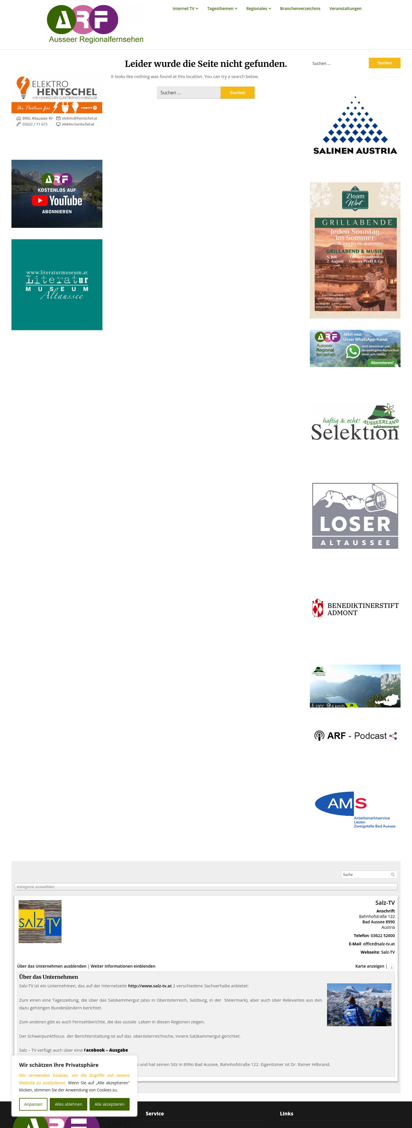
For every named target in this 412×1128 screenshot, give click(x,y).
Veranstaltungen (346, 8)
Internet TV (184, 8)
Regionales (256, 8)
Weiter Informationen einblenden (123, 966)
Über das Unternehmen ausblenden (51, 966)
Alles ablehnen (68, 1104)
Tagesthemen (220, 8)
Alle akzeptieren (109, 1104)
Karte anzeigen (369, 966)
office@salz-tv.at (379, 943)
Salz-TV (388, 952)
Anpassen (33, 1104)
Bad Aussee (374, 921)
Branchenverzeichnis (300, 8)
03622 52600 (383, 935)
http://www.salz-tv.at (150, 986)
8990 (390, 921)
